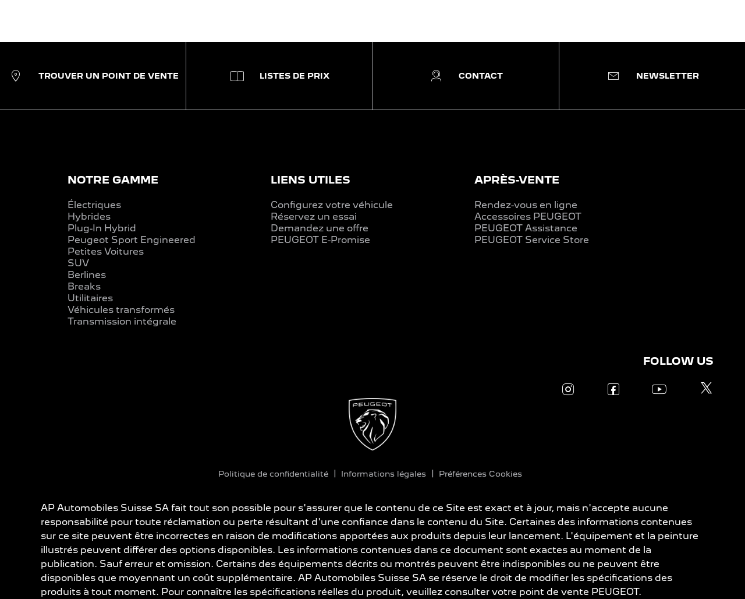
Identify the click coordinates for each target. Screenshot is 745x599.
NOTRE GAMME (113, 180)
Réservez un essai (314, 216)
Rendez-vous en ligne (525, 204)
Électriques (94, 204)
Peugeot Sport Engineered (132, 239)
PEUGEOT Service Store (531, 239)
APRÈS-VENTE (516, 180)
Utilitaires (90, 298)
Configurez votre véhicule (332, 204)
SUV (78, 263)
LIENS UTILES (310, 180)
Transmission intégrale (122, 321)
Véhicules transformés (121, 309)
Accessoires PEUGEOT (527, 216)
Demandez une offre (319, 228)
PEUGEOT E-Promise (320, 239)
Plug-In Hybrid (102, 228)
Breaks (84, 286)
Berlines (87, 274)
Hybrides (89, 216)
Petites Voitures (106, 251)
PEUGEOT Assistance (525, 228)
